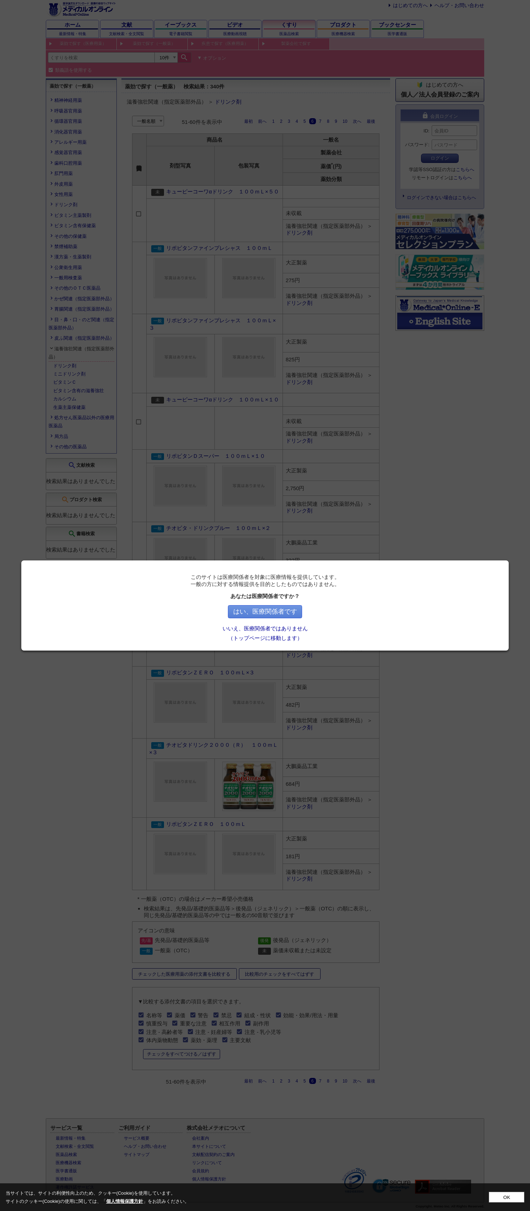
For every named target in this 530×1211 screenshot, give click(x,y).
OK (506, 1197)
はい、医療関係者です (303, 611)
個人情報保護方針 (124, 1201)
